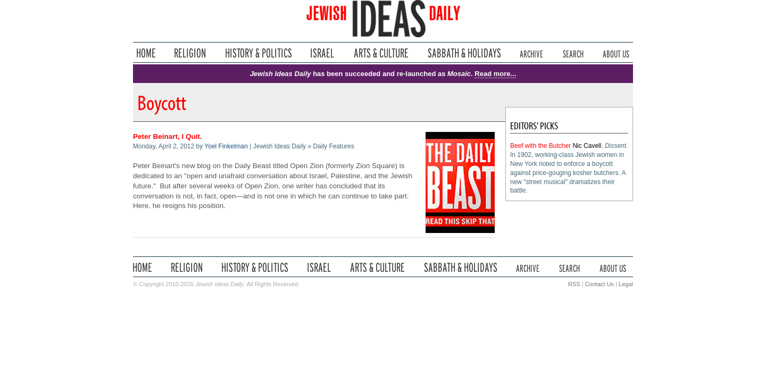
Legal (626, 284)
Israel (322, 52)
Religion (190, 52)
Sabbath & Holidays (464, 52)
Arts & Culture (381, 52)
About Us (616, 52)
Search (573, 52)
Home (146, 52)
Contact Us (599, 284)
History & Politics (259, 52)
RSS (574, 284)
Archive (531, 52)
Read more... (495, 74)
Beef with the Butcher (540, 145)
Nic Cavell (586, 145)
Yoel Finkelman (226, 146)
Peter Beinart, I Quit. (167, 136)
